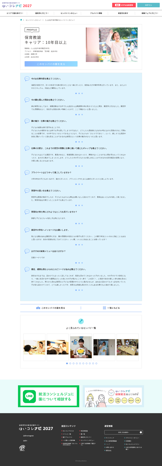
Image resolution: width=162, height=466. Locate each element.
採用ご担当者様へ (123, 432)
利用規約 (128, 441)
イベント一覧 (67, 434)
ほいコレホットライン (132, 444)
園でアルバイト (67, 437)
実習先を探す (121, 13)
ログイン (148, 5)
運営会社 (108, 450)
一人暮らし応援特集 (69, 440)
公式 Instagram (26, 435)
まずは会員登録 (124, 5)
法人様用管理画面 (111, 441)
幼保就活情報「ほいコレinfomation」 (70, 444)
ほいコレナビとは (68, 431)
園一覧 (83, 434)
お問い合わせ (110, 447)
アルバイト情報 (94, 13)
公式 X (23, 440)
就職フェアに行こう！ (148, 13)
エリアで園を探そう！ (13, 13)
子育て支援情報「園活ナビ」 (88, 444)
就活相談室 (84, 431)
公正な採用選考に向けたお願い (134, 448)
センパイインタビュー (67, 13)
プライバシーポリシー (132, 438)
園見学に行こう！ (40, 13)
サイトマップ (110, 438)
